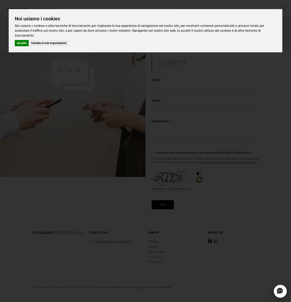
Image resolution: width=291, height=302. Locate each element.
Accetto (22, 43)
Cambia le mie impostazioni (48, 43)
